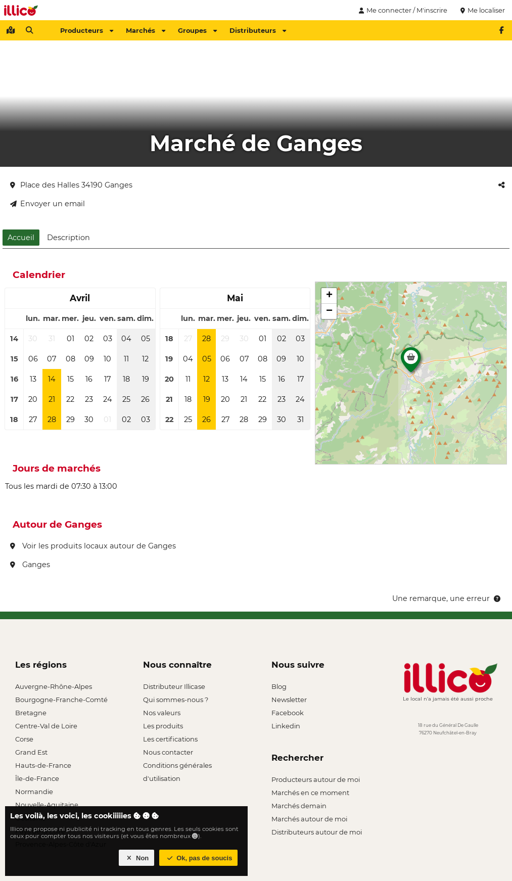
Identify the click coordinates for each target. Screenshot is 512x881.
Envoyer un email (47, 203)
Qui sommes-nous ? (175, 699)
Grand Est (31, 752)
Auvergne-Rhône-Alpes (53, 686)
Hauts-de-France (43, 765)
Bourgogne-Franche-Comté (61, 699)
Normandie (34, 791)
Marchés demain (299, 806)
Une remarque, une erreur (447, 598)
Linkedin (285, 726)
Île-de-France (37, 778)
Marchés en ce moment (310, 793)
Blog (279, 686)
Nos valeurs (161, 713)
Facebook (287, 713)
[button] (411, 362)
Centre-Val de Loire (46, 726)
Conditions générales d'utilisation (177, 766)
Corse (24, 739)
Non (136, 858)
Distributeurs (257, 30)
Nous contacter (168, 752)
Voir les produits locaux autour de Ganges (93, 545)
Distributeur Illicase (174, 686)
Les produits (163, 726)
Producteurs (86, 30)
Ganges (30, 564)
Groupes (197, 30)
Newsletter (289, 699)
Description (68, 237)
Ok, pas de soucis (198, 858)
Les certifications (170, 739)
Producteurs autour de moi (315, 779)
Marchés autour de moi (309, 819)
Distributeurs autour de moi (316, 832)
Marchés (145, 30)
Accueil (21, 237)
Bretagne (30, 713)
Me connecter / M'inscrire (401, 10)
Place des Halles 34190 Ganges (71, 185)
